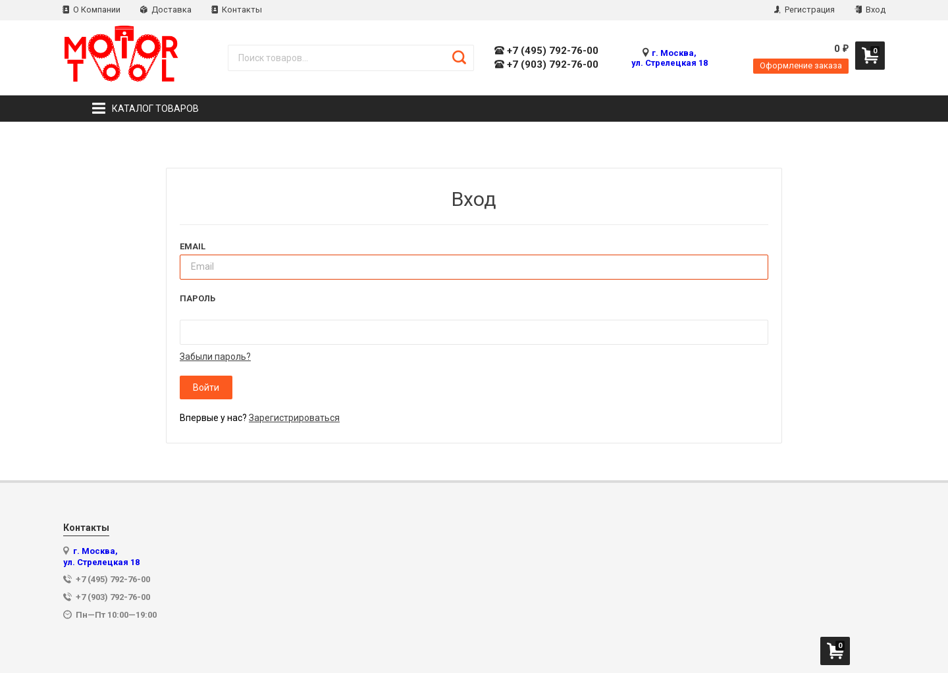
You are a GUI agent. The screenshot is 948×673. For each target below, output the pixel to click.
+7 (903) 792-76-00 (546, 64)
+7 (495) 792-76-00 (546, 51)
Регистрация (804, 9)
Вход (870, 9)
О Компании (91, 9)
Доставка (166, 9)
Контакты (236, 9)
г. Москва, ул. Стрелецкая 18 (669, 58)
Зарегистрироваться (294, 417)
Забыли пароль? (215, 356)
